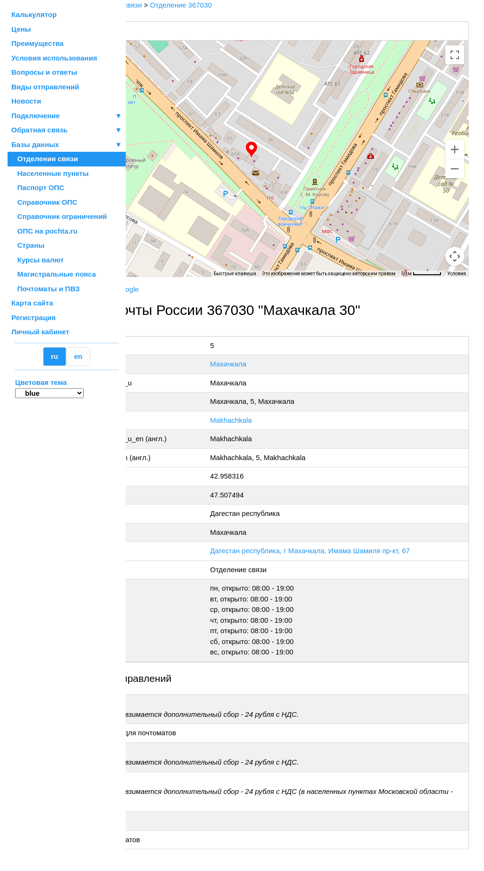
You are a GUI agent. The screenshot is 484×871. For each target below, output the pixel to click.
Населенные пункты (50, 173)
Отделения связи (44, 159)
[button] (301, 150)
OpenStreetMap (173, 280)
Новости (26, 101)
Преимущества (37, 43)
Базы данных (35, 144)
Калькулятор (34, 14)
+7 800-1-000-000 (197, 330)
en (78, 356)
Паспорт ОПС (37, 187)
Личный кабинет (40, 332)
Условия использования (54, 58)
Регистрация (33, 318)
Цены (21, 29)
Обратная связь (66, 130)
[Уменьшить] (454, 168)
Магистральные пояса (53, 274)
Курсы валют (37, 260)
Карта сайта (32, 303)
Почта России (155, 289)
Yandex (196, 289)
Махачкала (288, 364)
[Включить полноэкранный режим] (454, 54)
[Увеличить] (454, 149)
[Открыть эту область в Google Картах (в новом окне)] (151, 271)
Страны (27, 245)
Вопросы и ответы (44, 72)
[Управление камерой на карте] (454, 222)
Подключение (66, 116)
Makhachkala (291, 420)
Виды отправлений (45, 87)
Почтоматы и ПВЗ (45, 289)
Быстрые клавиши (235, 273)
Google (226, 289)
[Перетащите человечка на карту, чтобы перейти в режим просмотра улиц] (454, 256)
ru (54, 356)
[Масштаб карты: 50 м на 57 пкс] (421, 273)
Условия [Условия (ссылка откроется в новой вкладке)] (456, 273)
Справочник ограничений (59, 216)
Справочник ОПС (44, 202)
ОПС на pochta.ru (44, 231)
